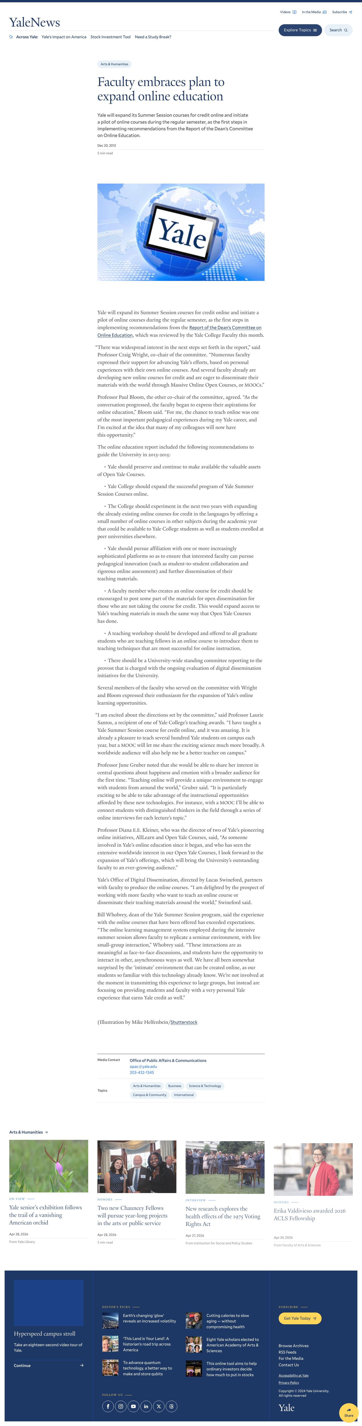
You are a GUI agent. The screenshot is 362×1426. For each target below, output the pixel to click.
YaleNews (34, 24)
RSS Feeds (287, 1352)
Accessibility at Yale (293, 1375)
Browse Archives (294, 1345)
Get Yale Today (300, 1318)
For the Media (291, 1358)
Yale (286, 1409)
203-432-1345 (142, 1077)
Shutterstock (184, 1027)
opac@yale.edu (143, 1072)
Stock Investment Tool (110, 36)
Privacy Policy (289, 1382)
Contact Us (289, 1364)
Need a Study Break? (153, 36)
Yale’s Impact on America (64, 36)
